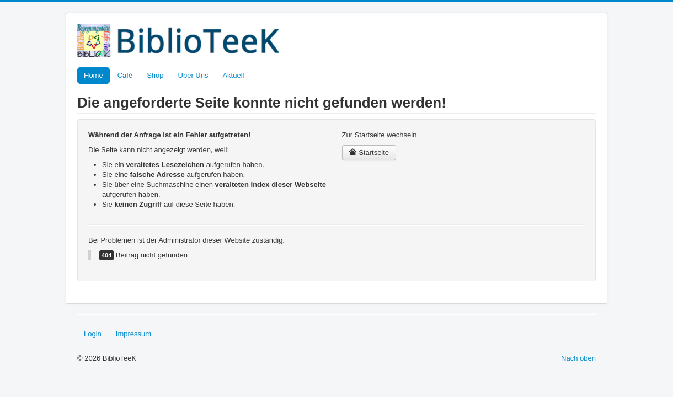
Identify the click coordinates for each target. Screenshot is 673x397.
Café (124, 75)
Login (93, 334)
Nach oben (578, 358)
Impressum (133, 334)
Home (93, 75)
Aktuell (233, 75)
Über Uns (193, 75)
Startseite (369, 152)
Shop (155, 75)
